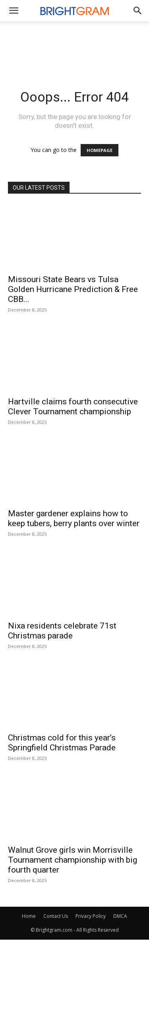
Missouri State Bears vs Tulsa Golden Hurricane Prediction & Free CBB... (73, 289)
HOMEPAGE (99, 150)
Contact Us (55, 916)
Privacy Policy (90, 916)
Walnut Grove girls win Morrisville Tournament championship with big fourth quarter (72, 860)
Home (29, 916)
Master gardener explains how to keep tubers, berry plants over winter (73, 518)
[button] (138, 10)
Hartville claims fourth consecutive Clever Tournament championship (73, 406)
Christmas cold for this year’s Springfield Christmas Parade (62, 742)
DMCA (120, 916)
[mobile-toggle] (13, 10)
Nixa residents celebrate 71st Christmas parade (62, 630)
